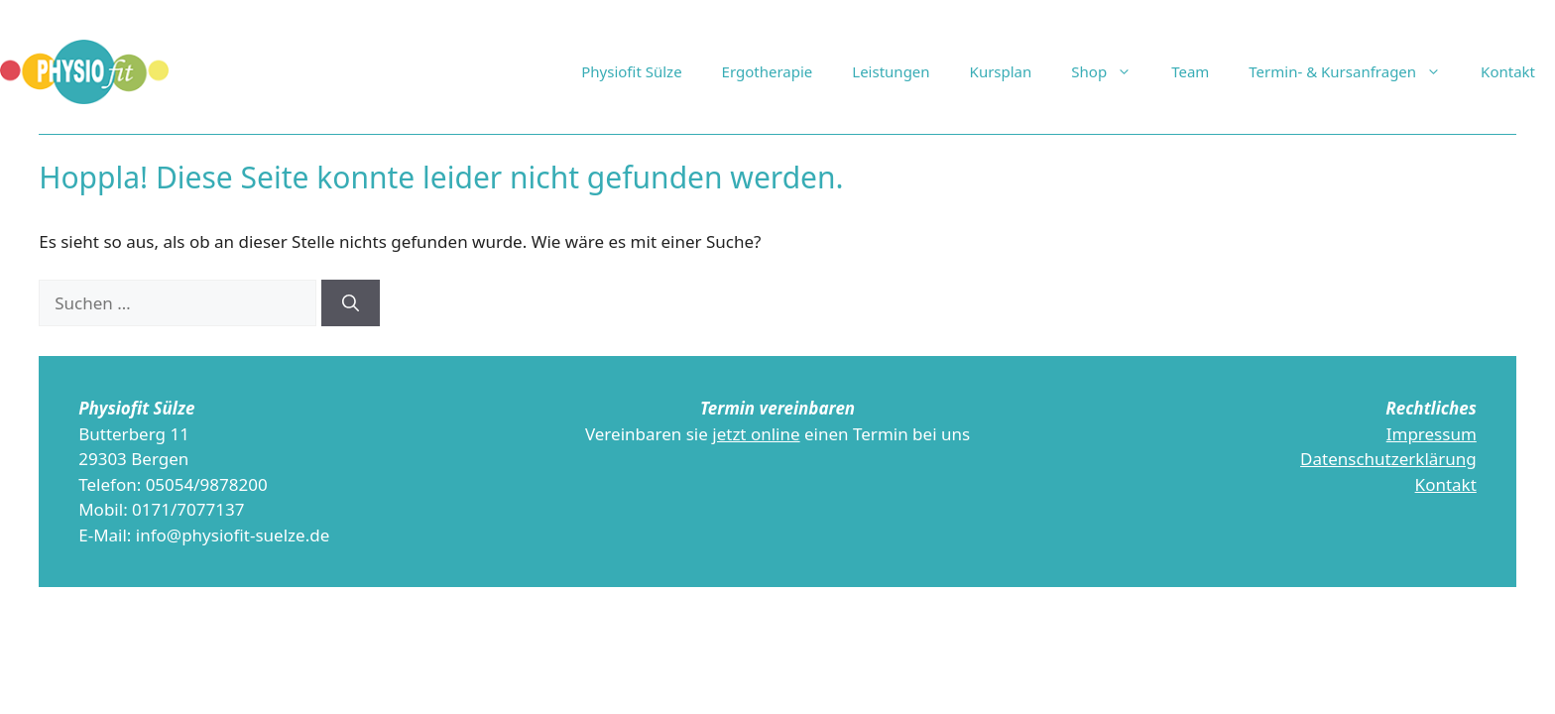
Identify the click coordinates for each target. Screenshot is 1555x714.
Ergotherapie (767, 71)
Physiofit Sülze (631, 71)
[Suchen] (350, 303)
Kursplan (1001, 71)
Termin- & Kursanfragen (1355, 71)
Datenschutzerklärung (1388, 458)
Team (1190, 71)
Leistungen (890, 71)
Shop (1111, 71)
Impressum (1431, 433)
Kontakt (1508, 71)
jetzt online (755, 433)
